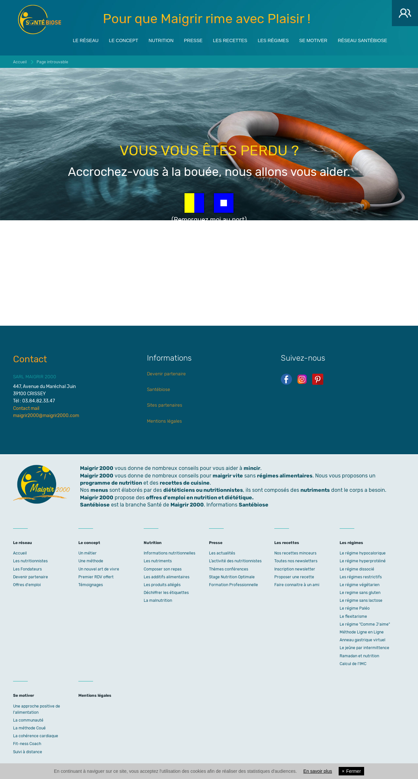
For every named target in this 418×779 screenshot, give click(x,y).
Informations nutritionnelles (169, 553)
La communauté (28, 720)
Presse (193, 39)
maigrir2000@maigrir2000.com (46, 415)
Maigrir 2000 (39, 19)
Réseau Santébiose (362, 39)
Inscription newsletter (294, 569)
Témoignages (90, 585)
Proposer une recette (294, 577)
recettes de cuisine (185, 483)
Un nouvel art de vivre (98, 569)
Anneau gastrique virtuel (362, 640)
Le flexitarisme (353, 616)
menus (99, 490)
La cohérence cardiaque (35, 736)
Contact (30, 359)
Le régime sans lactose (361, 600)
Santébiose (158, 389)
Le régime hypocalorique (363, 553)
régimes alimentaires (285, 476)
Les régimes (273, 39)
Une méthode (90, 561)
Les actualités (222, 553)
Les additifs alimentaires (166, 577)
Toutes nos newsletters (295, 561)
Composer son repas (163, 569)
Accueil (20, 553)
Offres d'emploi (27, 585)
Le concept (123, 39)
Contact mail (26, 408)
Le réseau (86, 39)
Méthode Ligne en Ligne (362, 632)
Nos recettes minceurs (295, 553)
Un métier (87, 553)
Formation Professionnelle (233, 585)
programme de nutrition (111, 483)
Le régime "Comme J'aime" (365, 624)
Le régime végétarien (359, 585)
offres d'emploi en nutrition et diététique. (200, 497)
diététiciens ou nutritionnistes (203, 490)
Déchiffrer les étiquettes (166, 592)
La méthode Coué (29, 728)
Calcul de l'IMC (353, 664)
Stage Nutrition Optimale (232, 577)
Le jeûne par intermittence (364, 648)
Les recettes (230, 39)
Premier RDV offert (96, 577)
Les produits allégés (162, 585)
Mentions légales (164, 421)
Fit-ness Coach (27, 743)
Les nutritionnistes (30, 561)
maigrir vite (228, 476)
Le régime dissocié (357, 569)
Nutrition (161, 39)
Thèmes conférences (228, 569)
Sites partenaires (164, 405)
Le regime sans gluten (360, 592)
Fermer (351, 771)
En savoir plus (317, 771)
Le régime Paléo (355, 608)
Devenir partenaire (166, 374)
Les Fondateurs (27, 569)
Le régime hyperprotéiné (363, 561)
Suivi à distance (27, 752)
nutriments (315, 490)
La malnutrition (158, 600)
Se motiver (313, 39)
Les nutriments (158, 561)
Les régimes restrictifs (361, 577)
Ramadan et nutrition (359, 656)
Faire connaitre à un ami (296, 585)
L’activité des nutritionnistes (235, 561)
